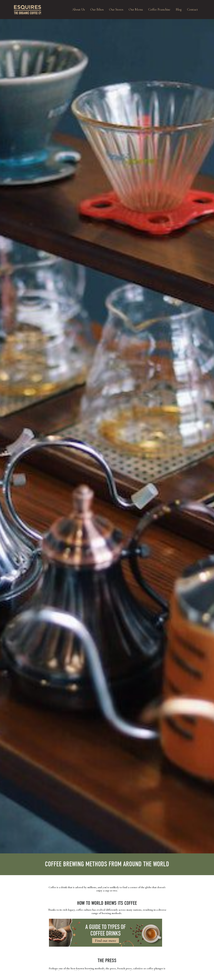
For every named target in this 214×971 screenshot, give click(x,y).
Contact (192, 9)
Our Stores (116, 9)
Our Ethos (97, 9)
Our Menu (136, 9)
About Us (78, 9)
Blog (179, 9)
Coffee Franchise (159, 9)
